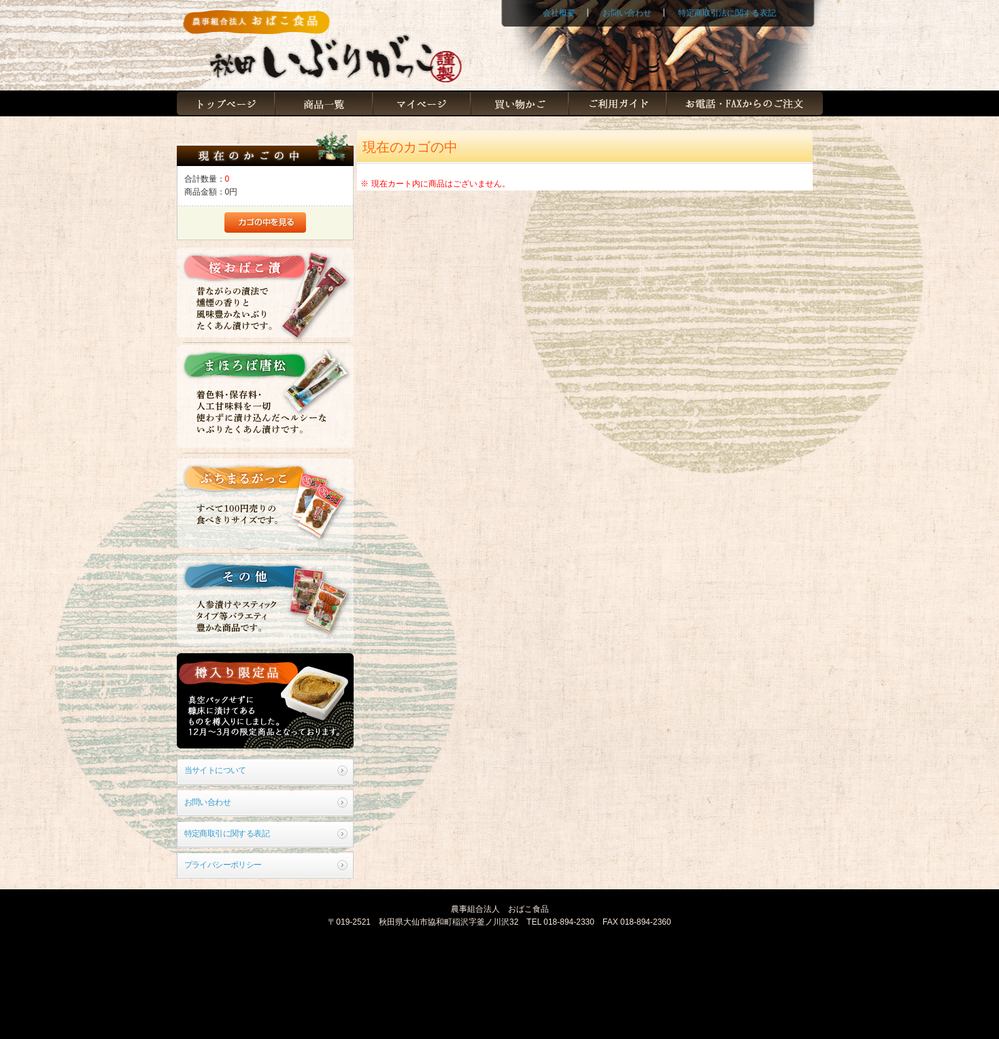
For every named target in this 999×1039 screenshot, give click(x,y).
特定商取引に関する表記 (226, 833)
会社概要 (559, 13)
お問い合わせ (627, 13)
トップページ (226, 103)
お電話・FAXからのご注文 (744, 103)
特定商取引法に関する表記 (727, 13)
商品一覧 (324, 103)
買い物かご (520, 103)
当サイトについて (215, 770)
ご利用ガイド (617, 103)
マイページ (422, 103)
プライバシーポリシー (223, 865)
